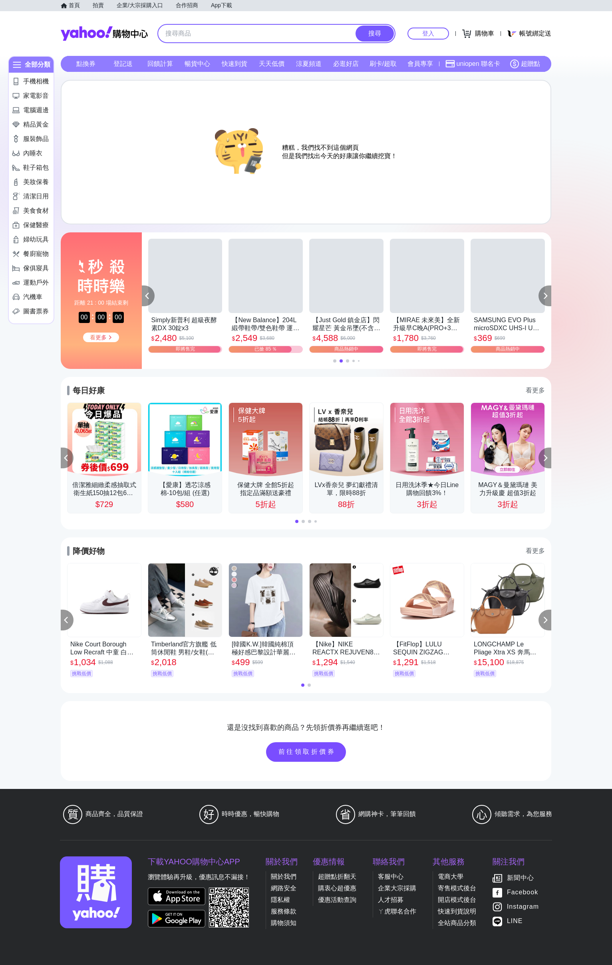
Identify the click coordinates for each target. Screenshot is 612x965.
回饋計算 (160, 63)
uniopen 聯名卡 (472, 64)
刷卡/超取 (383, 63)
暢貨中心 (197, 63)
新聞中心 (520, 877)
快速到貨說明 (457, 911)
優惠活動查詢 (337, 899)
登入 (428, 33)
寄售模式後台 (457, 888)
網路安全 (283, 888)
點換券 (85, 63)
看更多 (535, 390)
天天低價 (271, 63)
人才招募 (390, 899)
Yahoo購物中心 (104, 33)
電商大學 (450, 876)
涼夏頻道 (309, 63)
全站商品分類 (457, 922)
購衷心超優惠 (337, 888)
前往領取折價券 (307, 751)
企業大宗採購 (397, 888)
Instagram (523, 906)
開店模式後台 (457, 899)
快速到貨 (234, 63)
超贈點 (525, 64)
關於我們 (283, 876)
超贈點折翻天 (337, 876)
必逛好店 (346, 63)
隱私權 (280, 899)
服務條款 (283, 911)
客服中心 (390, 876)
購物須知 (283, 922)
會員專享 (420, 63)
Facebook (522, 892)
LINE (515, 920)
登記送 (123, 63)
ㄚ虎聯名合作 (397, 911)
